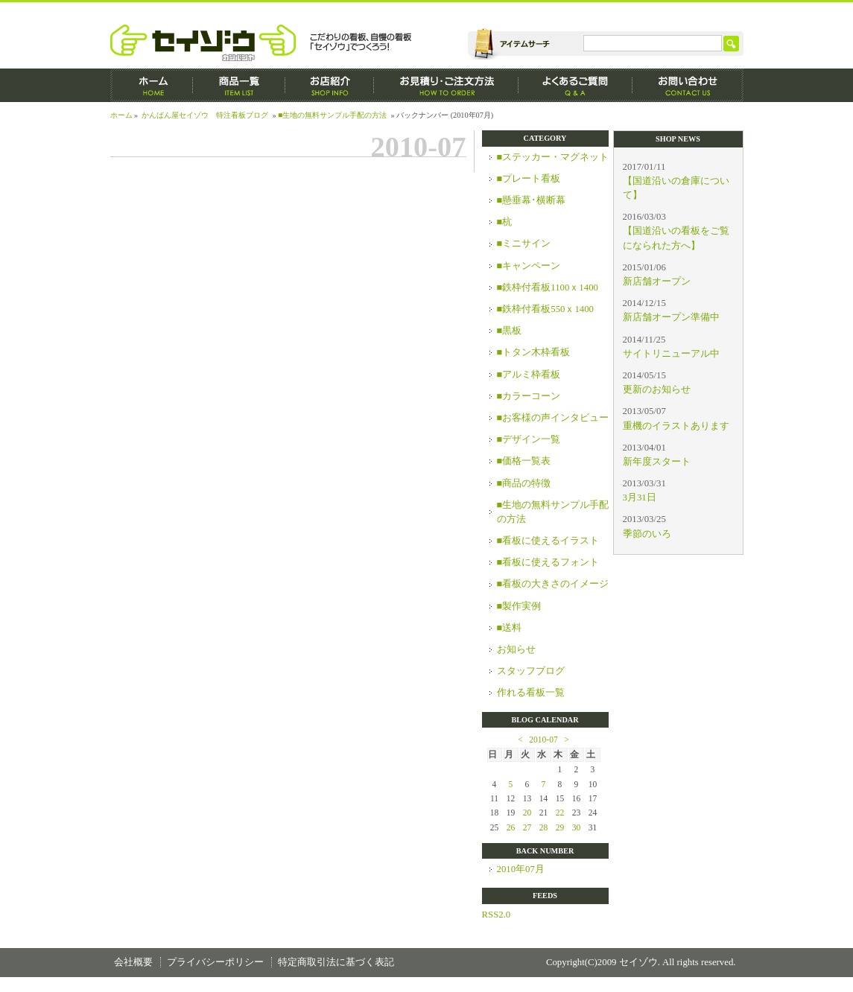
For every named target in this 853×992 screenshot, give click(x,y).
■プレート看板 (529, 179)
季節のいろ (647, 534)
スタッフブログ (531, 671)
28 (543, 827)
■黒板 (509, 330)
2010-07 (543, 739)
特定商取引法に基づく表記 (336, 962)
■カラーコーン (529, 396)
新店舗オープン (657, 281)
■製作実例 (519, 606)
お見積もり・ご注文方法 (446, 85)
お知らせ (516, 649)
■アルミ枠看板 (529, 374)
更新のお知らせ (657, 389)
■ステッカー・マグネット (553, 157)
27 (527, 827)
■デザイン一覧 (529, 439)
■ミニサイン (524, 243)
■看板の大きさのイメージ (553, 584)
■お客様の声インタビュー (553, 418)
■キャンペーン (529, 266)
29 (560, 827)
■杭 (505, 222)
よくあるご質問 (575, 85)
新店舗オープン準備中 (671, 317)
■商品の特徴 (524, 483)
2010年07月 (521, 869)
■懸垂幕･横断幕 (531, 200)
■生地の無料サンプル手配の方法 (332, 115)
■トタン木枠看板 (534, 352)
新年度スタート (657, 462)
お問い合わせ (687, 85)
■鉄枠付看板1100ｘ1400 (547, 287)
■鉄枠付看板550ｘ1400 (545, 309)
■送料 (509, 628)
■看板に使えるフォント (548, 562)
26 (511, 827)
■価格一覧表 (524, 461)
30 (576, 827)
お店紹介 (329, 85)
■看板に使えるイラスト (548, 540)
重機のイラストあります (676, 426)
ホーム (151, 85)
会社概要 (133, 962)
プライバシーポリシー (215, 962)
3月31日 (639, 497)
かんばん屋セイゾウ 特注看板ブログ (205, 115)
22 (560, 812)
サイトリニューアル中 (671, 354)
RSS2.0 (496, 914)
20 (527, 812)
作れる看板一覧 (531, 692)
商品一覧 (239, 85)
